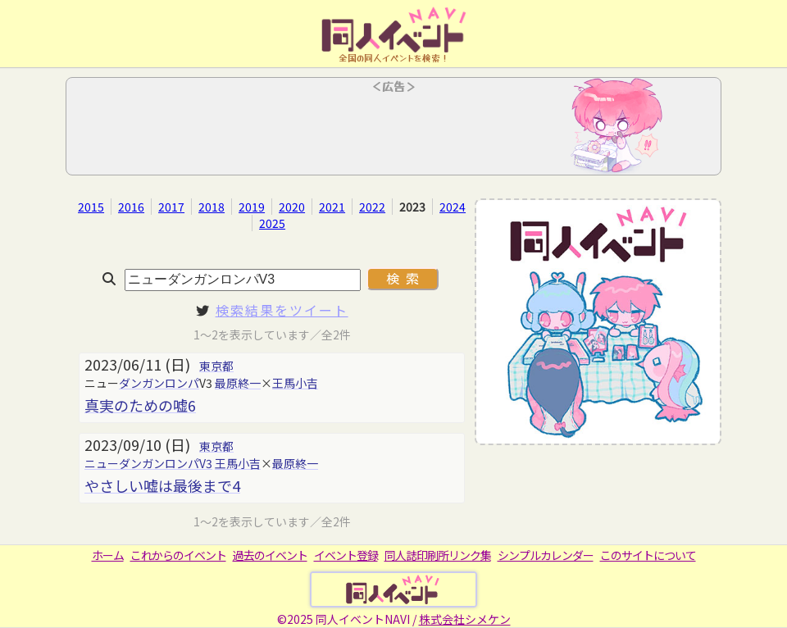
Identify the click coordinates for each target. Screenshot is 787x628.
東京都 (216, 365)
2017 (171, 206)
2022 (372, 206)
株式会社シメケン (465, 619)
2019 (252, 206)
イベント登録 (346, 555)
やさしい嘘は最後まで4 (162, 485)
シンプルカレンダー (546, 555)
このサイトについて (648, 555)
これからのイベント (178, 555)
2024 (452, 206)
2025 (272, 223)
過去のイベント (270, 555)
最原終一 (238, 383)
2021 (332, 206)
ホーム (108, 555)
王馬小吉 (295, 383)
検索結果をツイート (282, 310)
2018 (211, 206)
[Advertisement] (393, 131)
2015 (91, 206)
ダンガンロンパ (159, 383)
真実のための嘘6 (140, 405)
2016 (131, 206)
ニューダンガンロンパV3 (148, 463)
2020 (292, 206)
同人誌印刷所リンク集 (437, 555)
